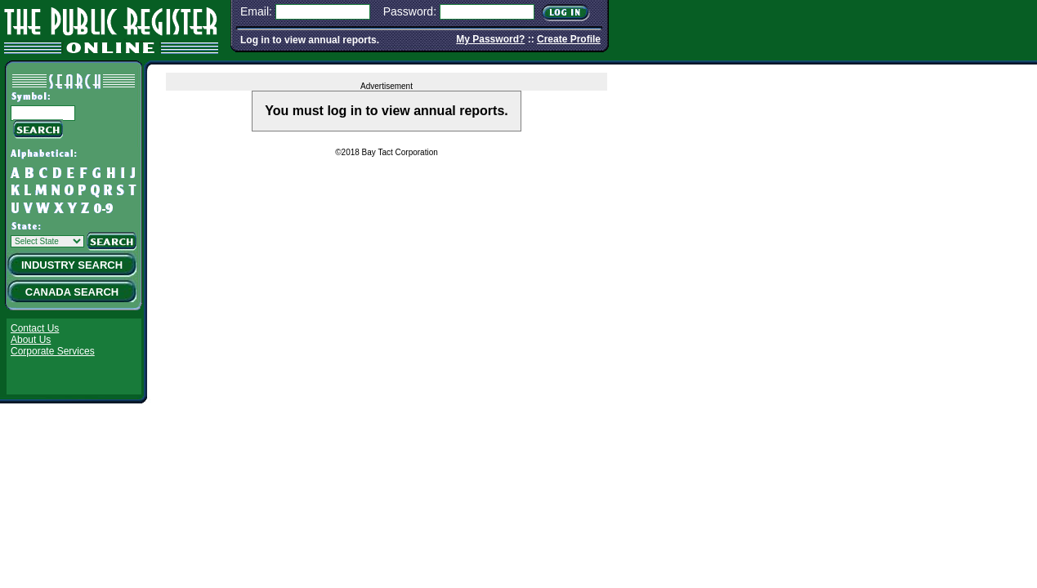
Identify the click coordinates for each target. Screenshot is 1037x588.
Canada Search (71, 292)
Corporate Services (53, 351)
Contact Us (35, 328)
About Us (31, 339)
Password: (409, 11)
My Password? (490, 39)
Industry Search (72, 265)
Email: (256, 11)
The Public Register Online (111, 28)
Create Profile (569, 39)
